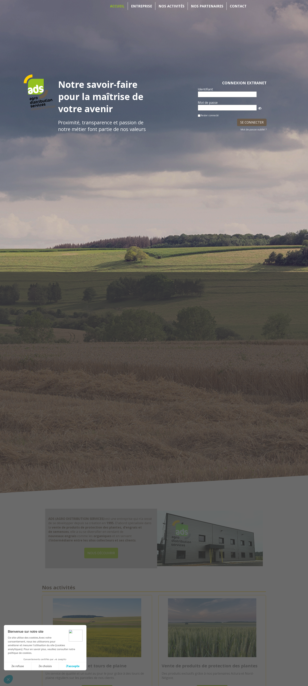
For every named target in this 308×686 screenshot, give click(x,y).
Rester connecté (210, 115)
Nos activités (171, 6)
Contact (238, 6)
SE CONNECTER (252, 122)
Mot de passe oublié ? (254, 129)
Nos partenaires (207, 6)
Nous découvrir (101, 553)
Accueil (117, 6)
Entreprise (141, 6)
